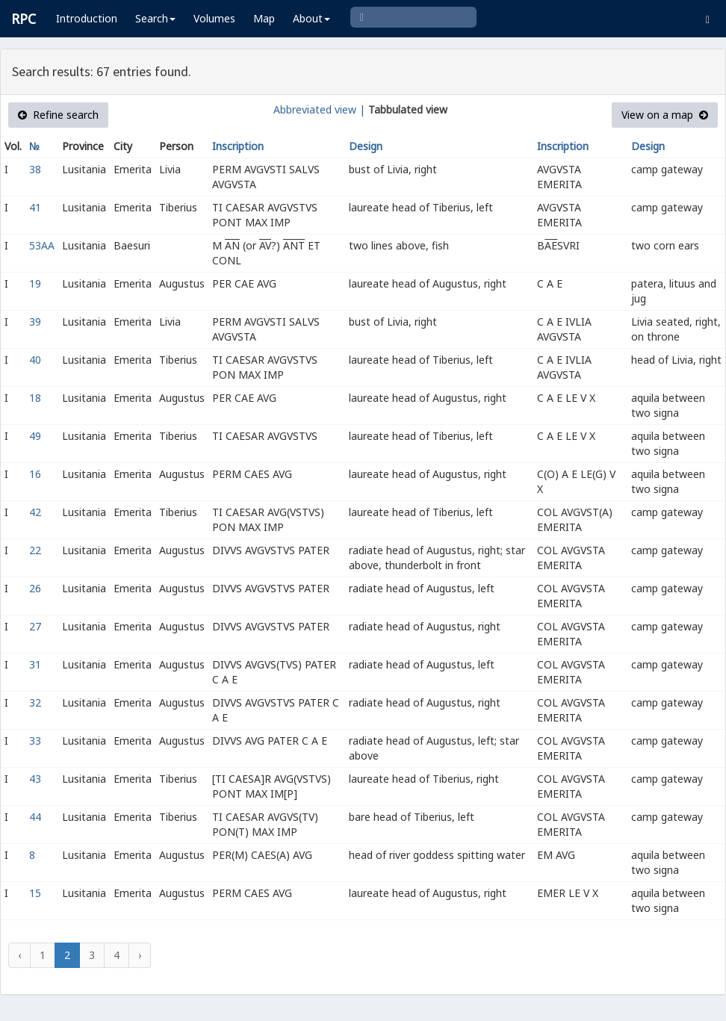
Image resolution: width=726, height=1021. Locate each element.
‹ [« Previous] (19, 955)
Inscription (238, 146)
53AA (42, 245)
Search (155, 18)
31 (35, 664)
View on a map (664, 115)
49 (35, 436)
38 (35, 169)
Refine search (58, 115)
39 (35, 321)
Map (264, 18)
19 (35, 283)
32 (35, 702)
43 (35, 779)
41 (35, 207)
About (311, 18)
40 (35, 360)
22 (35, 550)
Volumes (214, 18)
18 (35, 398)
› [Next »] (139, 955)
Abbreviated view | (319, 109)
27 (35, 626)
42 (35, 512)
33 (35, 740)
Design (365, 146)
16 (35, 474)
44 (35, 817)
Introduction (86, 18)
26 (35, 588)
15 (35, 893)
